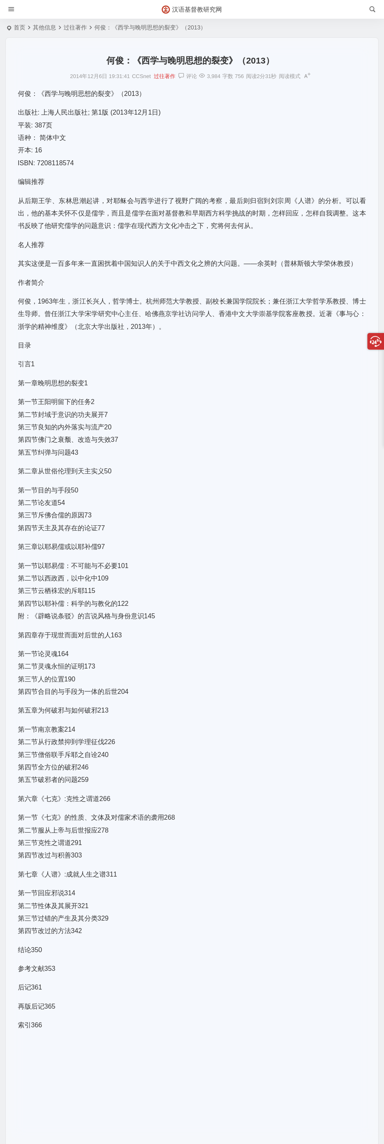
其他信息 (44, 27)
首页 (19, 27)
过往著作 (75, 27)
